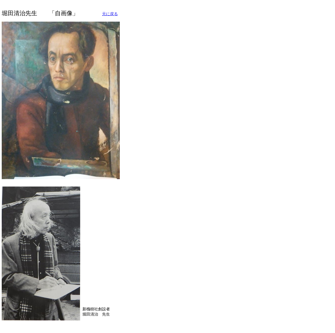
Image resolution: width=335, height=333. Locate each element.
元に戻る (110, 14)
